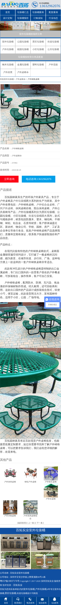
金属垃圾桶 (23, 64)
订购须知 (38, 18)
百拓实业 (17, 585)
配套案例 (53, 12)
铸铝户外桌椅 (30, 482)
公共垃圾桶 (53, 49)
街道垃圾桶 (53, 41)
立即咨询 (9, 179)
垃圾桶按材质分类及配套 (30, 57)
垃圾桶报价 (23, 18)
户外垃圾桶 (8, 49)
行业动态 (53, 18)
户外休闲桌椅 (10, 482)
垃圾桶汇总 (23, 12)
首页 (7, 12)
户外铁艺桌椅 (51, 482)
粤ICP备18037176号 (10, 581)
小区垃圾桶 (38, 49)
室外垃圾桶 (8, 41)
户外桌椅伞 (23, 72)
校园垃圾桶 (23, 49)
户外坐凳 (7, 72)
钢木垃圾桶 (8, 64)
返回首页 (22, 523)
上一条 (31, 523)
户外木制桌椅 (10, 516)
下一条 (40, 523)
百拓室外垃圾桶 (7, 79)
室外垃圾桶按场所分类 (30, 34)
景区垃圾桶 (38, 41)
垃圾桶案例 (38, 12)
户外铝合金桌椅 (45, 204)
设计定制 (7, 18)
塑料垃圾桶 (38, 64)
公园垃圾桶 (23, 41)
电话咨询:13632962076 (38, 179)
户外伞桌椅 (51, 499)
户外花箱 (53, 64)
